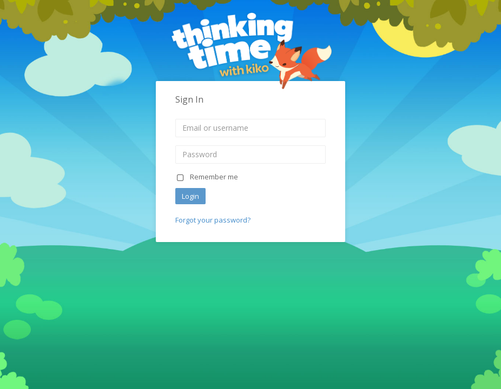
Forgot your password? (212, 220)
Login (190, 196)
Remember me (206, 177)
